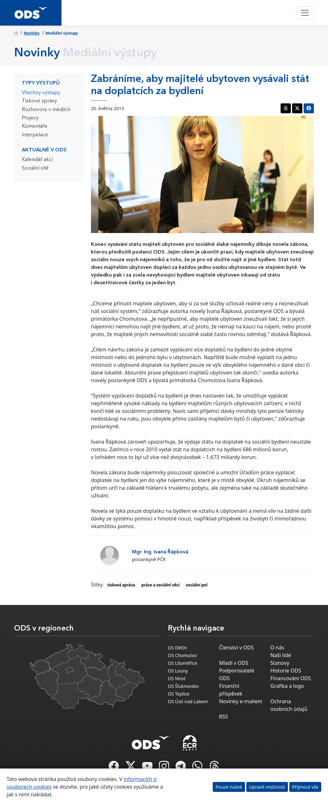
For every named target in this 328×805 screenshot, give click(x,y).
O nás (277, 647)
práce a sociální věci (161, 585)
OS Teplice (178, 694)
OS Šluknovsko (183, 686)
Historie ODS (285, 670)
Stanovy (279, 662)
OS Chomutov (182, 655)
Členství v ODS (236, 647)
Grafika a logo (287, 685)
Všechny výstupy (41, 92)
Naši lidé (280, 655)
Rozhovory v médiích (46, 109)
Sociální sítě (35, 168)
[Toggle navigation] (305, 12)
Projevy (30, 118)
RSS (223, 716)
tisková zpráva (121, 585)
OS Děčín (177, 648)
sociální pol (196, 585)
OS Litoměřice (182, 663)
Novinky (32, 33)
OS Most (176, 678)
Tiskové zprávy (39, 101)
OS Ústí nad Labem (188, 701)
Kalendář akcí (37, 159)
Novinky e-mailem (240, 701)
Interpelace (35, 135)
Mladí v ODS (233, 662)
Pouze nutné (229, 787)
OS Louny (178, 671)
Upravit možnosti (267, 787)
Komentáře (34, 126)
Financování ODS (290, 678)
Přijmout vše (305, 787)
